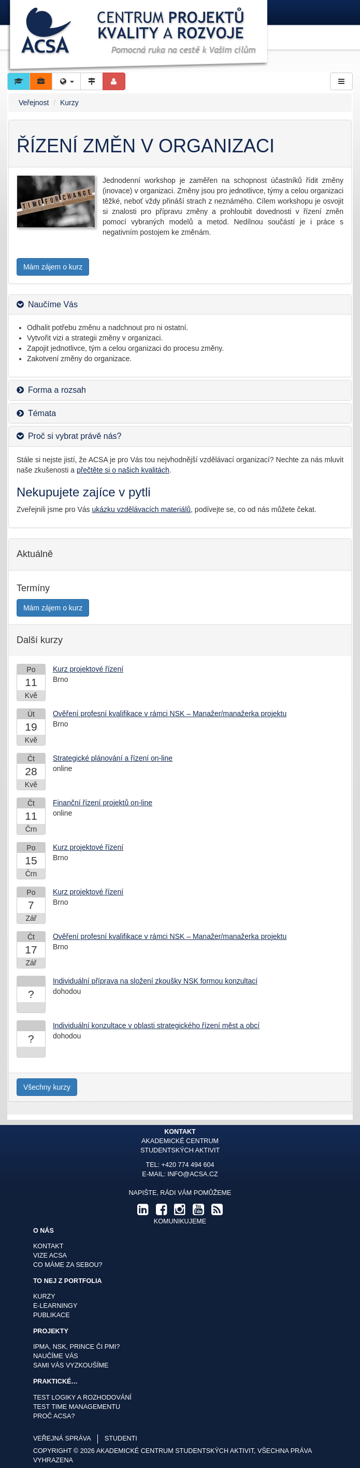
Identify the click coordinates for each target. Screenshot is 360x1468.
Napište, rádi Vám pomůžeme (179, 1192)
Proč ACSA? (54, 1416)
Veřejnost (34, 102)
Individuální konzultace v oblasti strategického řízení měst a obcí (156, 1025)
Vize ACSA (50, 1255)
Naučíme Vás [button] (53, 304)
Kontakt (48, 1246)
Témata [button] (42, 413)
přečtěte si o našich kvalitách (123, 470)
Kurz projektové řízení (88, 669)
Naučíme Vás (55, 1356)
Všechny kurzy (46, 1087)
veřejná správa (62, 1438)
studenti (121, 1438)
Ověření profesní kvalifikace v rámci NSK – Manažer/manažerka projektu (169, 713)
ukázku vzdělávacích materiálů (141, 509)
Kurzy (69, 102)
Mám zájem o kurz (52, 267)
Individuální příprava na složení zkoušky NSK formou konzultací (155, 981)
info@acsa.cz (192, 1174)
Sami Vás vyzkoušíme (71, 1365)
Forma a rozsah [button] (57, 390)
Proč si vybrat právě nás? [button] (75, 436)
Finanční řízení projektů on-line (102, 803)
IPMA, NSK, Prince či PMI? (76, 1346)
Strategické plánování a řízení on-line (112, 758)
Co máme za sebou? (68, 1265)
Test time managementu (76, 1406)
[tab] (180, 305)
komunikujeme (180, 1221)
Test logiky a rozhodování (82, 1397)
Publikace (51, 1315)
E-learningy (55, 1305)
